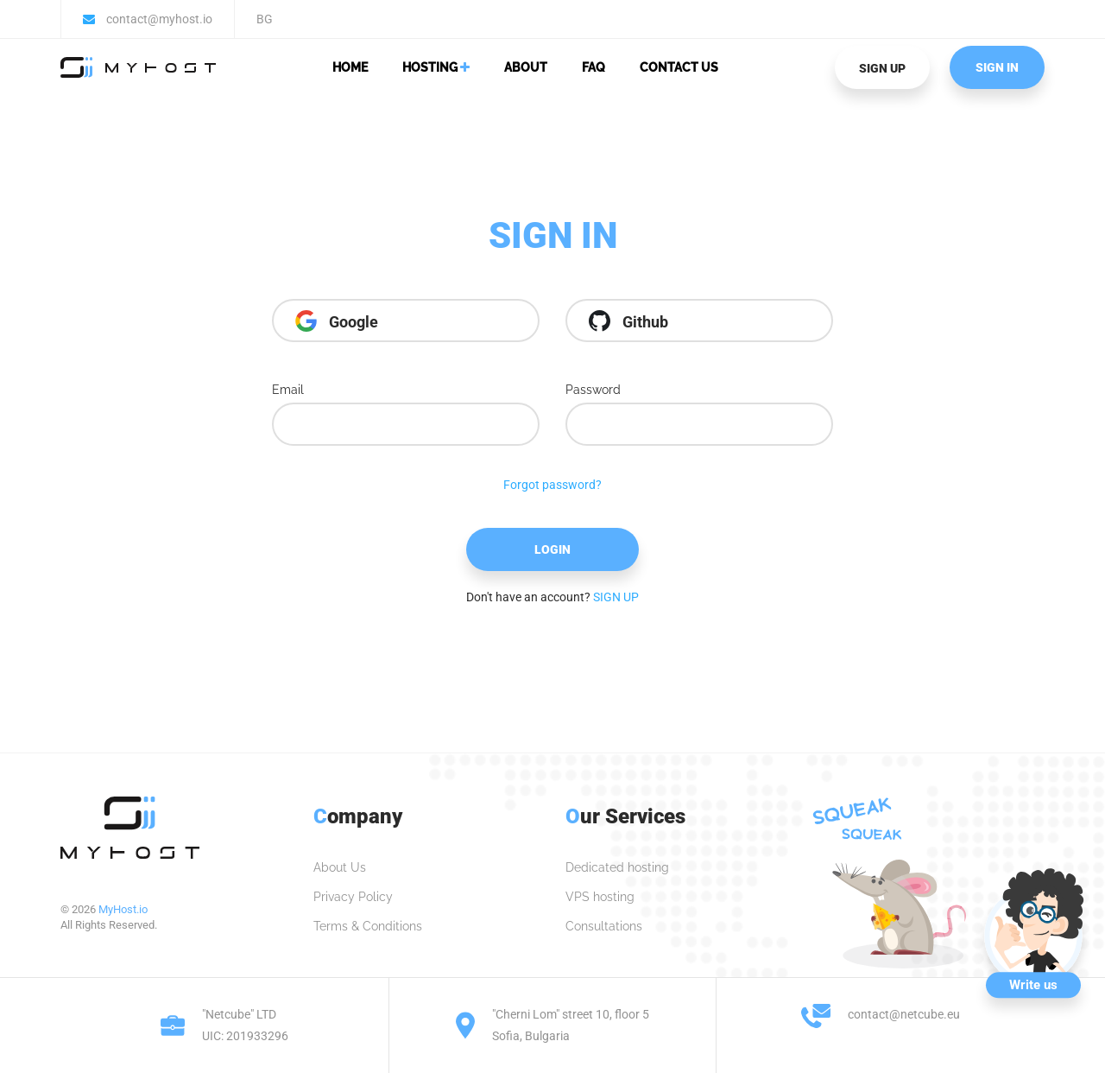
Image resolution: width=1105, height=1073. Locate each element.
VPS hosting (600, 897)
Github (628, 321)
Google (336, 321)
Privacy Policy (353, 897)
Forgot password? (552, 485)
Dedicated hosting (617, 867)
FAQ (593, 67)
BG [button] (264, 19)
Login (552, 549)
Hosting (436, 67)
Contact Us (679, 67)
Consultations (603, 926)
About (525, 67)
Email (288, 390)
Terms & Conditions (367, 926)
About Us (339, 867)
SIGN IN (997, 67)
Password (593, 390)
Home (350, 67)
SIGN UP (882, 68)
